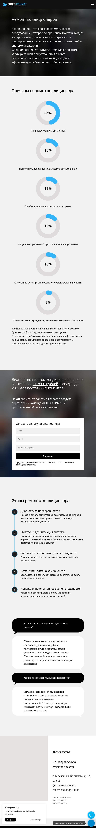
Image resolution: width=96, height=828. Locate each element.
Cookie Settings (35, 820)
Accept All (10, 820)
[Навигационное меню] (92, 4)
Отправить (48, 456)
